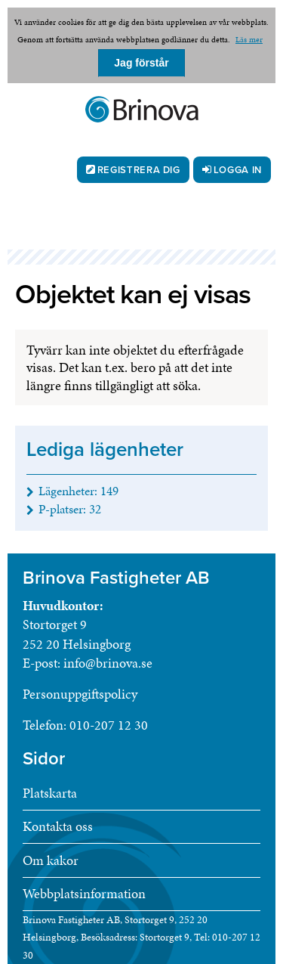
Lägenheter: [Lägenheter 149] (78, 491)
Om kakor (50, 860)
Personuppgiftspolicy (80, 693)
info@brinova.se (107, 662)
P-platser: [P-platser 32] (69, 509)
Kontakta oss (58, 826)
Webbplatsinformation (84, 893)
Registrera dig (138, 170)
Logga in (238, 170)
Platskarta (50, 792)
